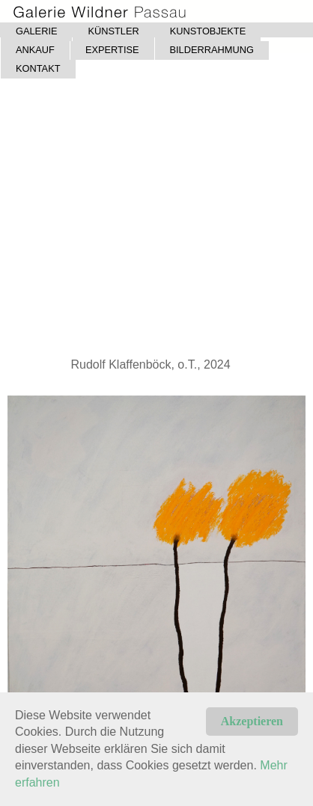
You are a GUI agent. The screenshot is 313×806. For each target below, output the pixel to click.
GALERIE (36, 31)
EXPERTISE (112, 49)
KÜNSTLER (113, 31)
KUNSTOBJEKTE (208, 31)
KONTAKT (38, 68)
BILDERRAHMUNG (212, 49)
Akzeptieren (252, 721)
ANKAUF (35, 49)
